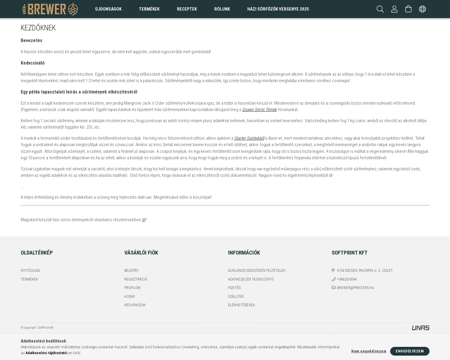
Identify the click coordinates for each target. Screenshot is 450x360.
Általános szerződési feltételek (256, 270)
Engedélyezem (410, 351)
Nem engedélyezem (368, 351)
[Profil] (395, 9)
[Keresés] (380, 9)
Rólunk (222, 9)
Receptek (187, 9)
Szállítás (236, 296)
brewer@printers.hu (355, 287)
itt (143, 219)
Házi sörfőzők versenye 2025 (278, 9)
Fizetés (234, 287)
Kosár (129, 296)
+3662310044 (347, 279)
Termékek (29, 279)
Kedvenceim (134, 305)
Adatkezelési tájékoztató (251, 279)
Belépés (131, 270)
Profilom (132, 287)
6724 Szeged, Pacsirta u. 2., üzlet (365, 270)
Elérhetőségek (241, 305)
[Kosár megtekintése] (409, 9)
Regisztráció (135, 279)
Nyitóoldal (31, 270)
